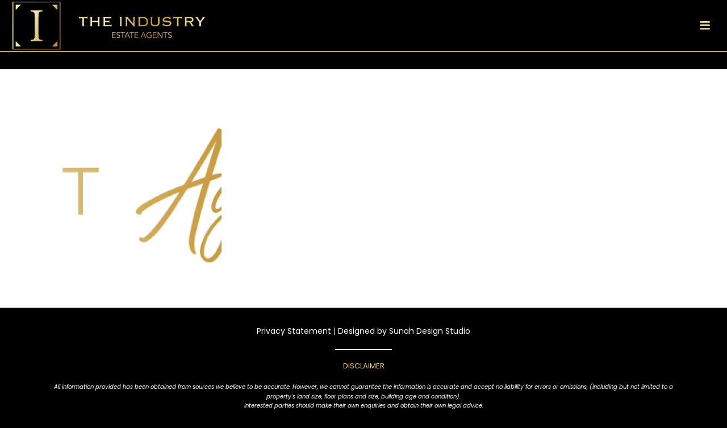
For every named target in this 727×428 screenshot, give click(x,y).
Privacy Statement (294, 331)
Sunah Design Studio (429, 331)
